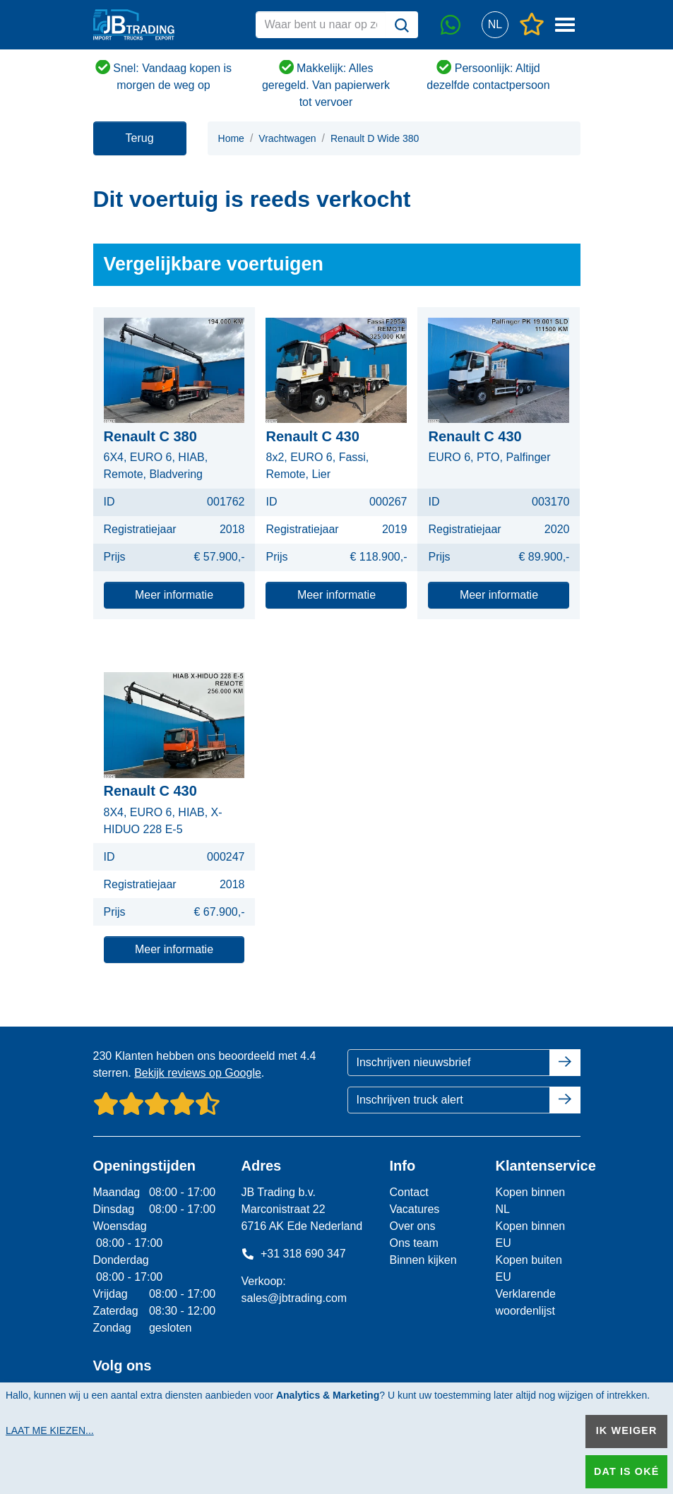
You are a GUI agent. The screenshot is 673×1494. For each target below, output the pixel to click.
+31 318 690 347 (293, 1254)
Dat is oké (626, 1471)
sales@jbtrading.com (294, 1298)
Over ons (412, 1226)
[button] (495, 25)
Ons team (413, 1243)
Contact (408, 1192)
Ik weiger (626, 1430)
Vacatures (414, 1209)
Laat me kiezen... (50, 1430)
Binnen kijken (422, 1260)
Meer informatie (174, 595)
